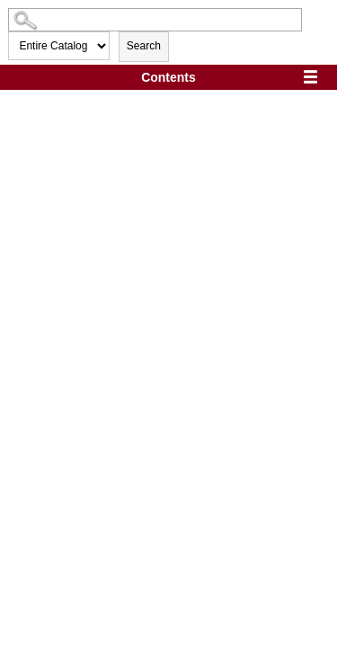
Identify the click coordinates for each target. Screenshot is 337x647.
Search (144, 46)
